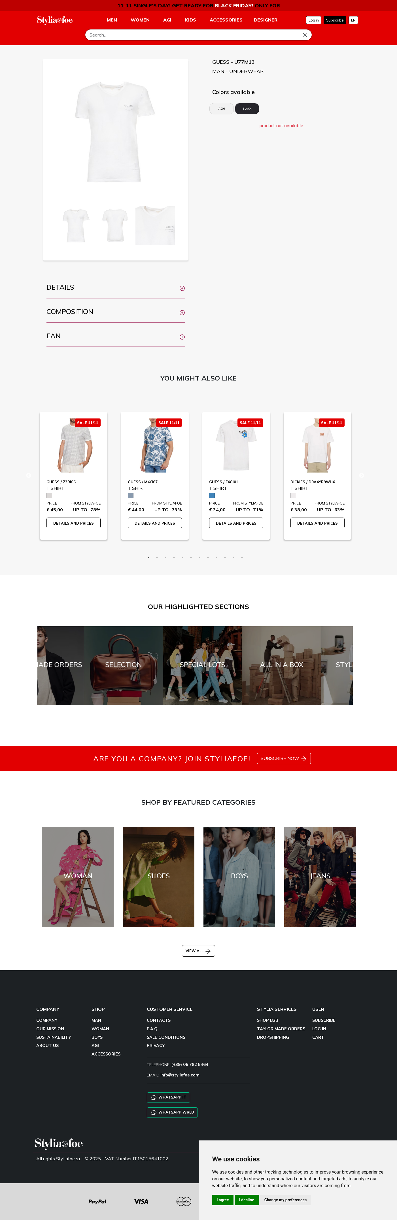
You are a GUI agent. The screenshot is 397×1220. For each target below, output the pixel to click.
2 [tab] (157, 557)
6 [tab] (191, 557)
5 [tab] (182, 557)
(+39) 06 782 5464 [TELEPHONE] (189, 1064)
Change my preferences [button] (285, 1200)
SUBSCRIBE (324, 1020)
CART (318, 1037)
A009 (221, 108)
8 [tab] (208, 557)
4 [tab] (174, 557)
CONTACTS (159, 1020)
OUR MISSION (50, 1028)
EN (353, 20)
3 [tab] (165, 557)
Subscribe (335, 20)
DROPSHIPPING (273, 1037)
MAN (96, 1020)
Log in (314, 20)
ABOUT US (47, 1045)
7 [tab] (199, 557)
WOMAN (100, 1028)
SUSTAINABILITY (53, 1037)
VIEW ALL (198, 950)
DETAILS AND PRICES (73, 523)
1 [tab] (148, 557)
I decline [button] (246, 1200)
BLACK (247, 108)
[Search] (198, 34)
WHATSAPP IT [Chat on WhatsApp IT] (168, 1097)
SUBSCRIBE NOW (284, 758)
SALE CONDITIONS (166, 1037)
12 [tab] (242, 557)
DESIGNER (265, 20)
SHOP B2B (267, 1020)
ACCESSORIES (106, 1054)
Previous (28, 475)
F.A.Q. (152, 1028)
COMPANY (46, 1020)
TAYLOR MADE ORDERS (281, 1028)
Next (361, 475)
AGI (95, 1045)
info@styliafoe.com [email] (179, 1075)
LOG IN (319, 1028)
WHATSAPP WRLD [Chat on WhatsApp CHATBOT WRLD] (172, 1112)
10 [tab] (225, 557)
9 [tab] (216, 557)
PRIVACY (156, 1045)
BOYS (97, 1037)
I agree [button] (223, 1200)
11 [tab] (233, 557)
